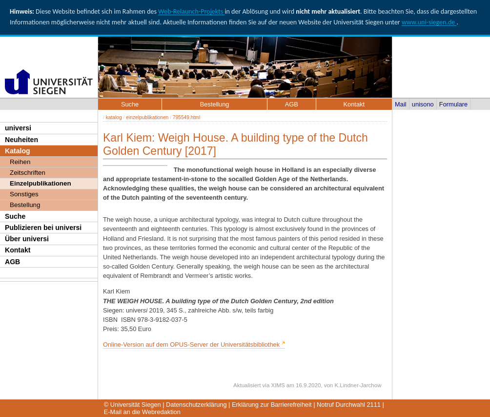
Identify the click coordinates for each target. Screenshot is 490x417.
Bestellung (25, 204)
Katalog (17, 151)
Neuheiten (21, 140)
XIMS (278, 385)
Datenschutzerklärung (196, 404)
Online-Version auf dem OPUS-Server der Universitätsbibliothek (191, 344)
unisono (423, 104)
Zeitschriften (27, 172)
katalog (114, 117)
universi (18, 128)
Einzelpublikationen (40, 183)
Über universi (27, 239)
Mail (400, 104)
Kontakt (17, 250)
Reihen (20, 162)
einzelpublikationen (147, 117)
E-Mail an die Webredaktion (142, 412)
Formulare (453, 104)
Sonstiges (24, 194)
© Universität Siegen (132, 404)
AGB (12, 262)
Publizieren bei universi (43, 227)
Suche (15, 216)
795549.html (186, 117)
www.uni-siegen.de (429, 22)
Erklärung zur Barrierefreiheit (272, 404)
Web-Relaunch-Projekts (191, 11)
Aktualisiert (247, 385)
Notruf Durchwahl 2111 (349, 404)
